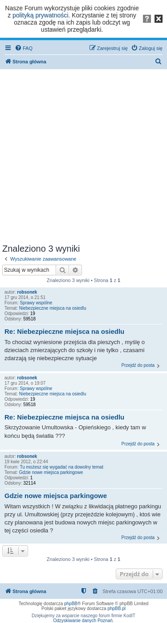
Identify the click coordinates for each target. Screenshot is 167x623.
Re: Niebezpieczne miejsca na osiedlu (64, 331)
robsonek (27, 292)
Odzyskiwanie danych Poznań (82, 620)
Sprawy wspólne (36, 302)
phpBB (70, 603)
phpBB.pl (116, 608)
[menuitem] (24, 48)
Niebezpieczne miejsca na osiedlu (52, 308)
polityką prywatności (40, 15)
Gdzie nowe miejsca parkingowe (51, 472)
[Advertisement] (83, 154)
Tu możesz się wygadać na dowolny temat (61, 467)
